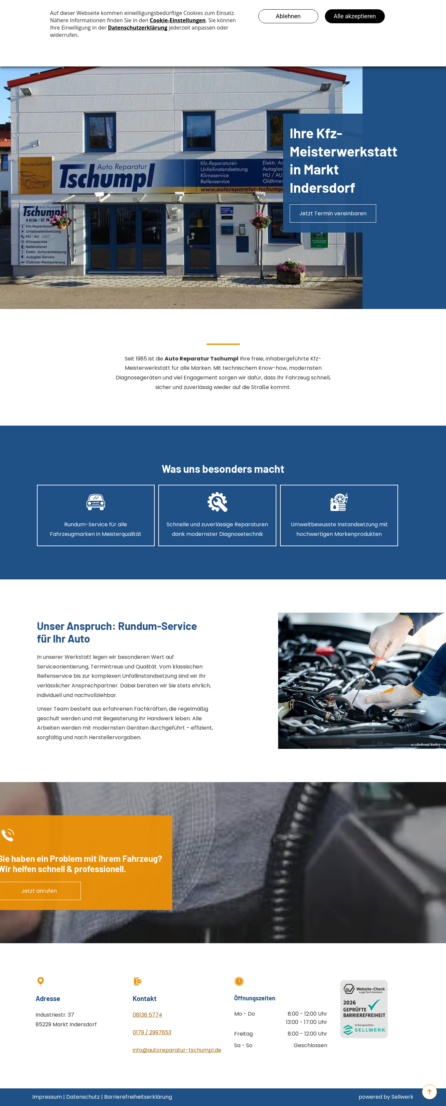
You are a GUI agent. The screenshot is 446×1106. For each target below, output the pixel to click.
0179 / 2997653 (152, 1032)
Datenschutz (83, 1097)
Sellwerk (402, 1097)
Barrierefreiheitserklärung (138, 1097)
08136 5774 (147, 1015)
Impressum (47, 1097)
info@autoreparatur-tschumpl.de (177, 1050)
